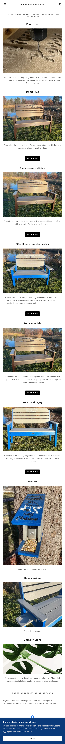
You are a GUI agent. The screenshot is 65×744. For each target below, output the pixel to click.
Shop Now (32, 158)
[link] (32, 4)
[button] (4, 4)
